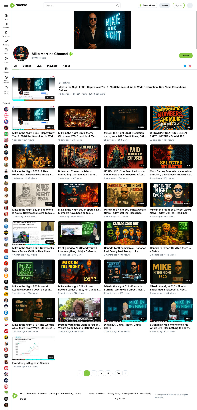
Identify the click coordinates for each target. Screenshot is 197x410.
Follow (186, 64)
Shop (6, 51)
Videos (31, 74)
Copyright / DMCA (132, 398)
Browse (6, 25)
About (70, 74)
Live (43, 74)
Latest (6, 60)
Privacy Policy (115, 398)
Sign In (165, 5)
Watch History (6, 80)
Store (27, 403)
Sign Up (178, 5)
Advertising (71, 397)
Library (6, 70)
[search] (79, 5)
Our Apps (58, 397)
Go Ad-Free (147, 5)
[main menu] (6, 5)
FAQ (26, 397)
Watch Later (6, 90)
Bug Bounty (122, 403)
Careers (47, 397)
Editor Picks (6, 34)
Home (6, 17)
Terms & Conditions (98, 398)
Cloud (35, 403)
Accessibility (147, 398)
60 (120, 377)
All (20, 74)
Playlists (56, 74)
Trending (6, 43)
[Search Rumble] (117, 5)
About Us (35, 397)
